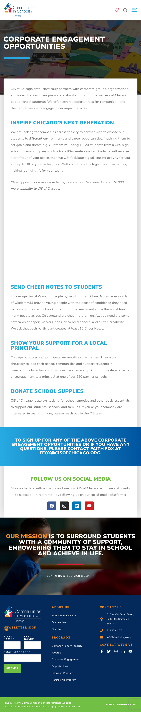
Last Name (28, 637)
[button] (125, 10)
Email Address (16, 652)
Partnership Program (64, 679)
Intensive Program (62, 673)
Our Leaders (59, 622)
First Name (8, 637)
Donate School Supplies (47, 391)
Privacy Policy (12, 703)
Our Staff (57, 629)
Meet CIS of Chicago (64, 615)
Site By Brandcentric (121, 704)
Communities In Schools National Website (46, 703)
